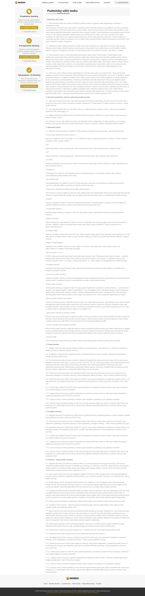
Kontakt (107, 3)
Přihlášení (95, 592)
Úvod (45, 584)
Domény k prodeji (30, 28)
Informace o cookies (81, 592)
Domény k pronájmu (30, 57)
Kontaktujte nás (30, 86)
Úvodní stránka (51, 13)
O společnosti (63, 3)
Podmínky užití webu (68, 592)
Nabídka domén (48, 3)
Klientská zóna (123, 2)
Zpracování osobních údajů (54, 592)
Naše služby (77, 3)
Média (90, 592)
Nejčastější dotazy (93, 3)
